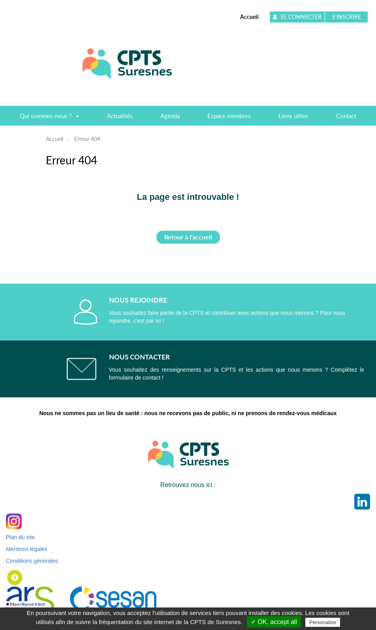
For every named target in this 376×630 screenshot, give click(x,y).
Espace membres (229, 115)
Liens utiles (293, 115)
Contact (346, 115)
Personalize (322, 622)
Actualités (120, 115)
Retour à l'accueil (188, 237)
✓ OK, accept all (274, 622)
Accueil (249, 16)
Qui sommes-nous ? (49, 118)
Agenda (170, 115)
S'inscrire (346, 16)
